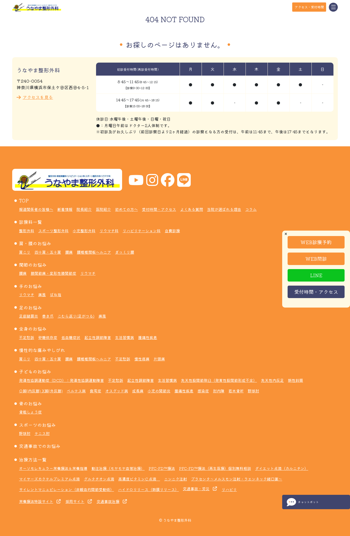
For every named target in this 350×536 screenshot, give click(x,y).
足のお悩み (30, 307)
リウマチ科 (109, 230)
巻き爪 (47, 316)
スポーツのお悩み (37, 425)
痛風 (42, 294)
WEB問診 (316, 258)
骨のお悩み (30, 403)
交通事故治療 (108, 501)
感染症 (203, 390)
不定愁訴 (26, 337)
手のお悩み (30, 286)
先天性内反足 (272, 380)
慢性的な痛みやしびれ (42, 350)
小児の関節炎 (159, 390)
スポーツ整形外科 (53, 230)
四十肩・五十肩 (47, 252)
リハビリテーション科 (142, 230)
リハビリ (229, 489)
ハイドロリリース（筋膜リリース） (148, 489)
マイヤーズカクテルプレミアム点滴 (49, 479)
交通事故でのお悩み (40, 446)
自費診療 (172, 230)
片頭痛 (159, 358)
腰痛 (69, 252)
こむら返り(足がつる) (76, 316)
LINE (316, 275)
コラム (251, 209)
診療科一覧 (30, 222)
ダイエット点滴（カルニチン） (281, 468)
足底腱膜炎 (28, 316)
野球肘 (253, 390)
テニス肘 (42, 433)
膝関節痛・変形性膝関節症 (53, 273)
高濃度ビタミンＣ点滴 (139, 479)
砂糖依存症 (47, 337)
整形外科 (26, 230)
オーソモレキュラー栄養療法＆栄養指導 (53, 468)
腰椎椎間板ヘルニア (94, 252)
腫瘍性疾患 (147, 337)
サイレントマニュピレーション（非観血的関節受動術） (66, 489)
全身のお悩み (33, 328)
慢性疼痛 (141, 358)
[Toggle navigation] (333, 7)
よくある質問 (191, 209)
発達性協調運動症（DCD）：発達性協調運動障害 (61, 380)
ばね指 (55, 294)
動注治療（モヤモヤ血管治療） (118, 468)
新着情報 (64, 209)
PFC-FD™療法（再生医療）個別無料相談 (215, 468)
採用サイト (74, 501)
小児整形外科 (84, 230)
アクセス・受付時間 (309, 7)
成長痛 (138, 390)
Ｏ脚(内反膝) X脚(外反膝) (41, 390)
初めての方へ (126, 209)
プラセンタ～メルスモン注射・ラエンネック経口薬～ (236, 479)
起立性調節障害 (97, 337)
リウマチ (88, 273)
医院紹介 (103, 209)
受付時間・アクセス (316, 291)
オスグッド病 (116, 390)
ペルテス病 (76, 390)
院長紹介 (84, 209)
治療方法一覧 (33, 459)
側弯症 (95, 390)
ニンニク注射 (175, 479)
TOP (24, 200)
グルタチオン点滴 (99, 479)
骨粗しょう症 (30, 412)
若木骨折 (236, 390)
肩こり (24, 252)
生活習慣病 (124, 337)
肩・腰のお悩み (35, 243)
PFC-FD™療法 (162, 468)
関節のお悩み (33, 264)
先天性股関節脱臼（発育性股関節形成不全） (219, 380)
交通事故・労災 (196, 488)
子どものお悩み (35, 371)
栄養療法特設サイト (36, 501)
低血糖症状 (70, 337)
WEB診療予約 (316, 242)
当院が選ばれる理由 (224, 209)
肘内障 (218, 390)
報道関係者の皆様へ (36, 209)
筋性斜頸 (295, 380)
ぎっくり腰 (124, 252)
